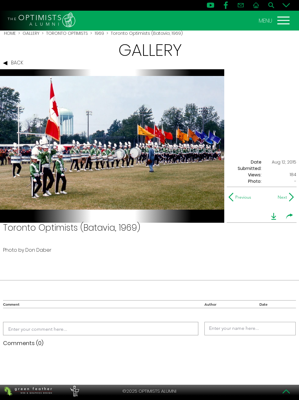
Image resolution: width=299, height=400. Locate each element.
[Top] (286, 391)
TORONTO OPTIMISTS (67, 33)
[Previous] (241, 197)
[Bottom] (286, 5)
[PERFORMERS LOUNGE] (74, 391)
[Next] (281, 197)
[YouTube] (210, 5)
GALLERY (31, 33)
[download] (274, 216)
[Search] (271, 5)
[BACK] (14, 63)
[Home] (256, 5)
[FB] (226, 5)
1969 (99, 33)
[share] (289, 216)
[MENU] (275, 20)
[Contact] (241, 5)
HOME (10, 33)
